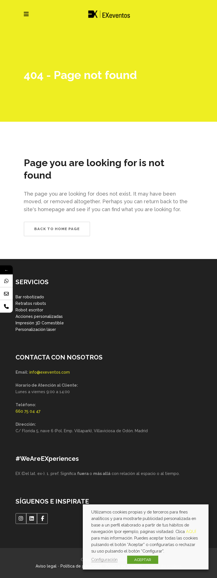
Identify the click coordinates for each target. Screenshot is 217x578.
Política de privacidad (81, 566)
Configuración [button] (104, 559)
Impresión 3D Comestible (40, 323)
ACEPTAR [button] (142, 560)
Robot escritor (29, 310)
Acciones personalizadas (39, 316)
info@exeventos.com (49, 372)
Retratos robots (31, 303)
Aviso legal (46, 566)
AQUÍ (191, 531)
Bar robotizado (30, 297)
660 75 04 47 (28, 411)
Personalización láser (36, 329)
